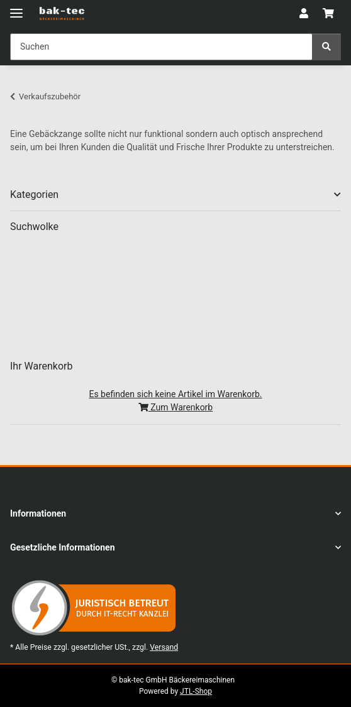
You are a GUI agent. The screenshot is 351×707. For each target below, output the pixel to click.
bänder (218, 332)
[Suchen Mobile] (161, 46)
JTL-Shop (196, 691)
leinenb (187, 274)
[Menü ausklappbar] (16, 8)
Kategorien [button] (34, 194)
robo (274, 314)
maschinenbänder (106, 332)
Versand (164, 647)
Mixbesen (262, 283)
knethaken (80, 286)
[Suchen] (326, 46)
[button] (303, 13)
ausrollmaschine (96, 273)
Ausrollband (176, 304)
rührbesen (129, 344)
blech (87, 305)
